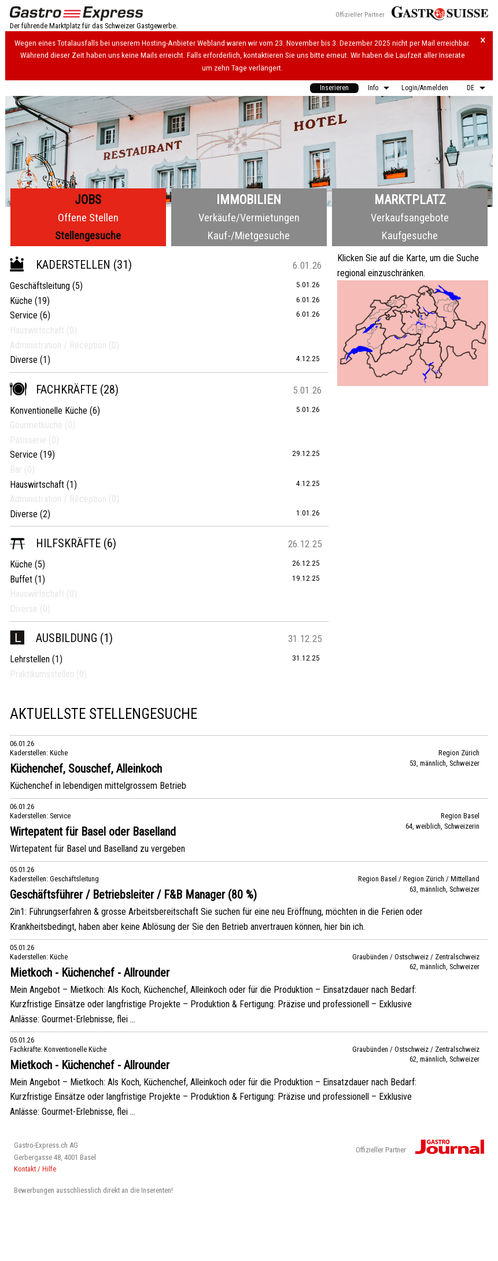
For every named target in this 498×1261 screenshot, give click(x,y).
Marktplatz (410, 199)
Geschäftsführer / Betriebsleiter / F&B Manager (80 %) (133, 895)
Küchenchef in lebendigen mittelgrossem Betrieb (98, 785)
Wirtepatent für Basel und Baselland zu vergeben (97, 848)
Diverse (24, 359)
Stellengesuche (88, 235)
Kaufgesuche (410, 235)
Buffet (21, 579)
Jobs (88, 199)
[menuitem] (334, 88)
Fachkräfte (53, 389)
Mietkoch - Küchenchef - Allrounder (89, 973)
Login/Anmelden (424, 88)
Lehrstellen (30, 659)
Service (24, 315)
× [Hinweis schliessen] (483, 40)
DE (470, 88)
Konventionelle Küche (48, 410)
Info (373, 88)
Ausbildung (53, 638)
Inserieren (334, 88)
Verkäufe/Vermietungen (249, 218)
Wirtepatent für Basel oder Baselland (93, 832)
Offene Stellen (88, 218)
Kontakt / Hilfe (35, 1168)
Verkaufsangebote (410, 218)
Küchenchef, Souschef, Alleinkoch (86, 769)
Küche (21, 300)
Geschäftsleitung (40, 285)
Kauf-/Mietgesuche (249, 235)
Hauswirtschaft (37, 484)
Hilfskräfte (55, 543)
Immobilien (248, 199)
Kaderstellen (60, 265)
